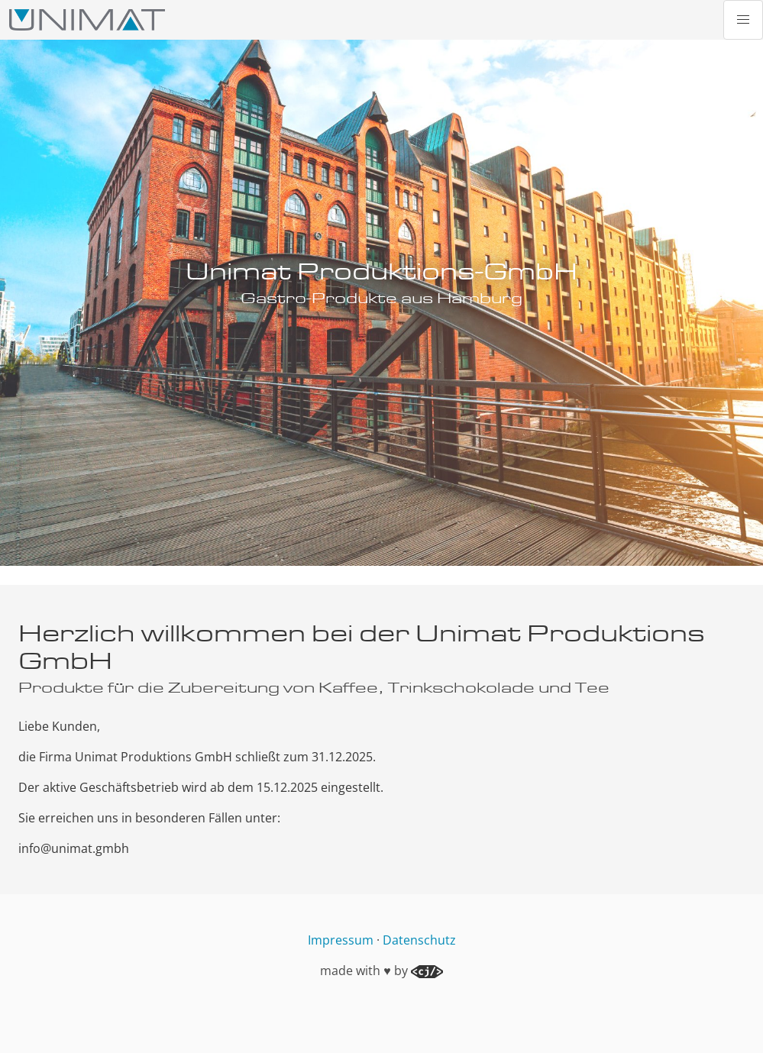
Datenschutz (419, 940)
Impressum (340, 940)
